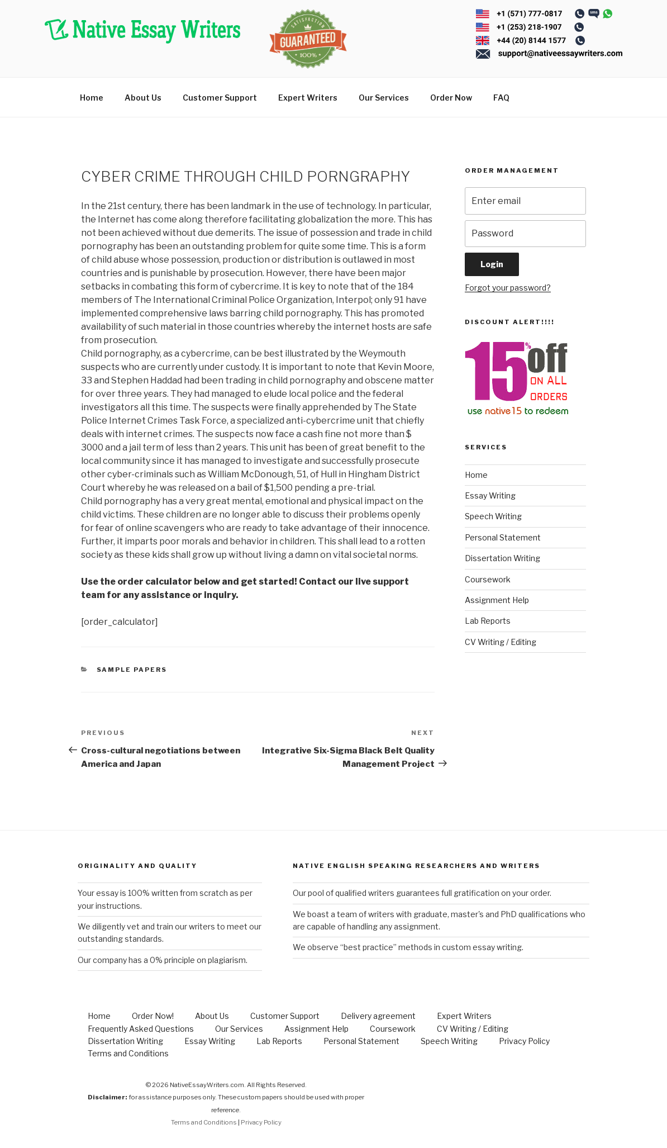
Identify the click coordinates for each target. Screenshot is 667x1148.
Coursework (488, 579)
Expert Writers (307, 97)
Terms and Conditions (128, 1053)
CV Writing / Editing (500, 642)
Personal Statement (503, 537)
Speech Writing (493, 516)
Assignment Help (497, 600)
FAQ (501, 97)
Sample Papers (132, 669)
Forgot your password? (508, 287)
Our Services (384, 97)
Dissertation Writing (502, 558)
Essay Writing (490, 495)
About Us (143, 97)
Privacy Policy (524, 1041)
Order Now (451, 97)
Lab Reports (488, 620)
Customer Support (220, 97)
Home (91, 97)
